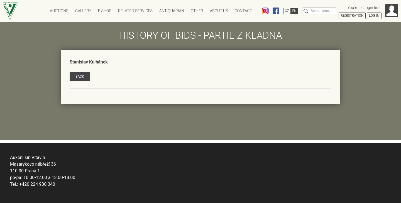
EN (294, 11)
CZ (287, 11)
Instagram (265, 11)
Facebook (276, 11)
